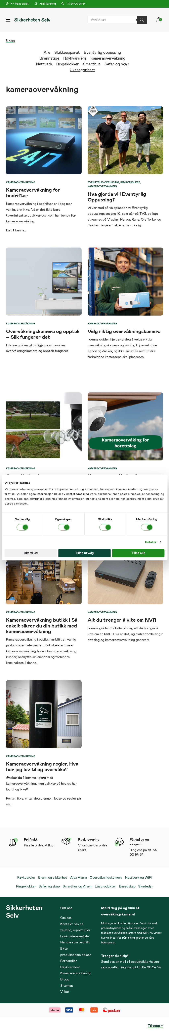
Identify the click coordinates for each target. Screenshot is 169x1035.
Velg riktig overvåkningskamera (124, 331)
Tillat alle (138, 553)
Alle (47, 53)
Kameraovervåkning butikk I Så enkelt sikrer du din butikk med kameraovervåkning (41, 626)
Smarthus (91, 64)
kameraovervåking (20, 221)
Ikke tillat (31, 553)
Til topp (154, 1026)
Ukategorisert (82, 70)
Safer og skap (116, 64)
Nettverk (44, 64)
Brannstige (49, 58)
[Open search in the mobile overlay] (117, 20)
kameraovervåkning (120, 640)
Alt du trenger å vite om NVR (122, 620)
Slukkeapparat (67, 53)
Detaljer (151, 542)
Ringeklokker (67, 64)
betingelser (108, 942)
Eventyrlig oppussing (102, 53)
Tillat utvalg (84, 553)
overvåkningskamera (103, 345)
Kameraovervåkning (108, 58)
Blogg (10, 40)
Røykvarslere (74, 58)
